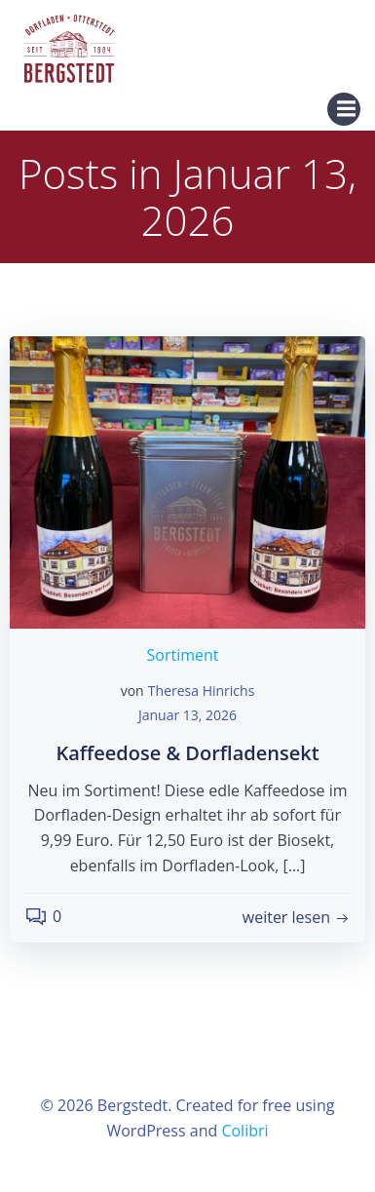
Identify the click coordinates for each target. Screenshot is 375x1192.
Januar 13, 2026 (187, 715)
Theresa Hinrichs (201, 690)
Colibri (244, 1130)
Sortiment (183, 655)
